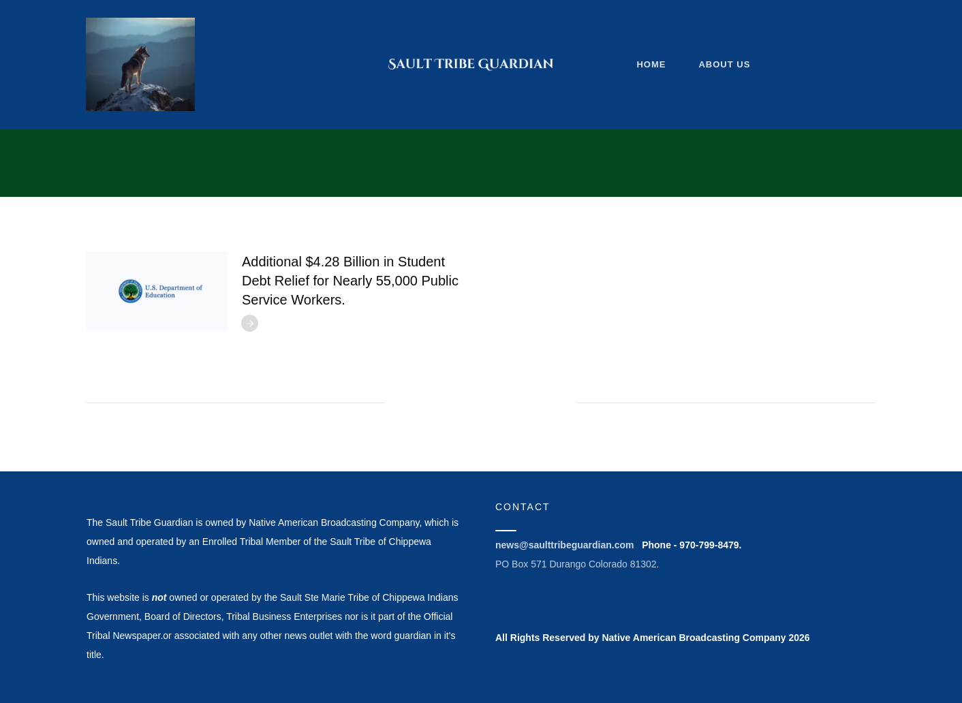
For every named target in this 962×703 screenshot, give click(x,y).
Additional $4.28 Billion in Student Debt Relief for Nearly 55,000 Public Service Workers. (350, 280)
